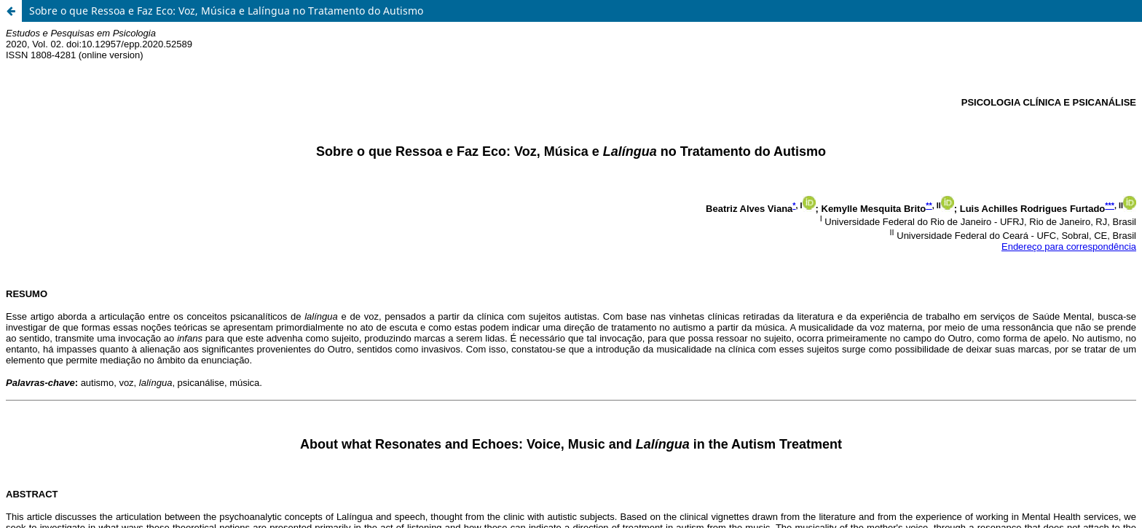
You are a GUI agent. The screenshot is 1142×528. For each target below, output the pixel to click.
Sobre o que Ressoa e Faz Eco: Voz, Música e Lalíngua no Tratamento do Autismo (226, 10)
